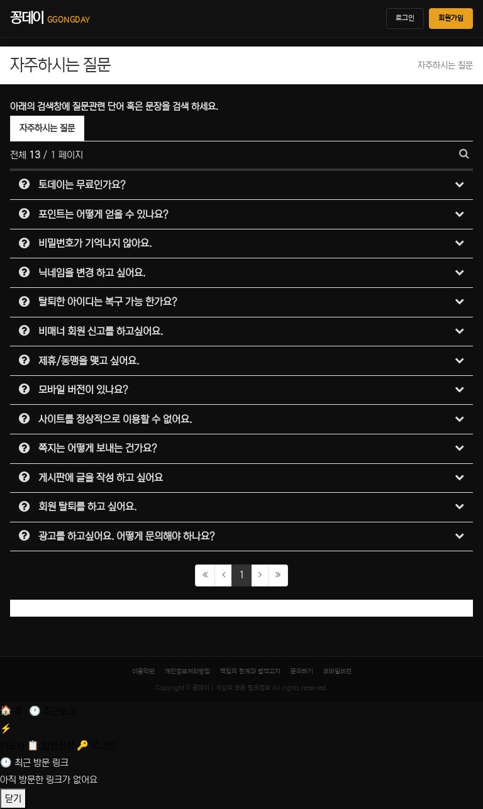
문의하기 (302, 671)
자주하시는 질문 (47, 126)
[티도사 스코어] (241, 735)
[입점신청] (52, 745)
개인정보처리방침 (187, 671)
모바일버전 (337, 671)
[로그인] (96, 745)
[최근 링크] (52, 711)
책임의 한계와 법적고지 (250, 671)
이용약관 (143, 671)
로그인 (405, 18)
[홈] (12, 711)
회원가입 (451, 18)
